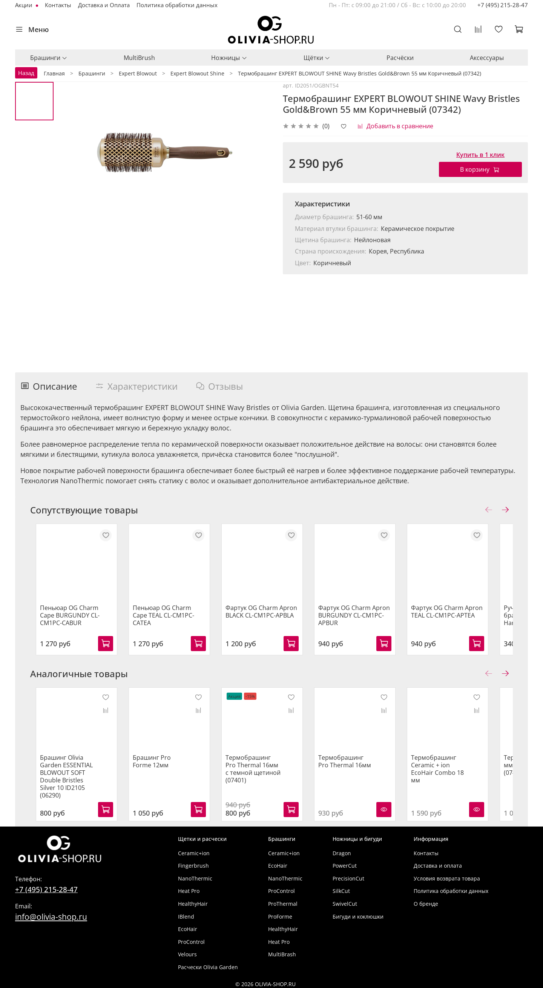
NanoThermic (195, 875)
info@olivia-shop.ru (51, 913)
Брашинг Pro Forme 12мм (162, 766)
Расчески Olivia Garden (208, 964)
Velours (187, 951)
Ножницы (229, 58)
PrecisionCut (348, 875)
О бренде (426, 900)
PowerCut (345, 863)
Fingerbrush (193, 863)
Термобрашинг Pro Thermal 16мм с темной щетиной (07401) (260, 773)
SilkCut (341, 888)
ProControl (191, 938)
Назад (26, 73)
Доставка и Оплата (104, 5)
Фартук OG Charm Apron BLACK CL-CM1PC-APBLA (268, 617)
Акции (24, 5)
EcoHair (187, 926)
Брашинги (48, 58)
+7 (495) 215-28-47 (502, 5)
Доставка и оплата (438, 863)
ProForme (280, 913)
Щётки (317, 58)
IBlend (186, 913)
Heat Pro (188, 888)
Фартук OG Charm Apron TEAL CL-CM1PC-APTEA (465, 617)
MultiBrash (282, 951)
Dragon (342, 850)
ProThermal (283, 900)
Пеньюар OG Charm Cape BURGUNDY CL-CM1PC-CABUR (71, 621)
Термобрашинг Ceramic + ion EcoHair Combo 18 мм (455, 773)
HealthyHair (193, 900)
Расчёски (400, 58)
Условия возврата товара (447, 875)
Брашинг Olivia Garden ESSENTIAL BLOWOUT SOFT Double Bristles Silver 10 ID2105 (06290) (64, 777)
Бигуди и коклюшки (358, 913)
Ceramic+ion (194, 850)
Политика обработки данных (177, 5)
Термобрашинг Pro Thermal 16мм (359, 766)
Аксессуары (487, 58)
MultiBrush (139, 58)
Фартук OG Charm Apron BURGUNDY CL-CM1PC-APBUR (366, 621)
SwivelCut (345, 900)
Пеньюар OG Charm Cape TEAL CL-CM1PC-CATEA (170, 617)
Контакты (58, 5)
